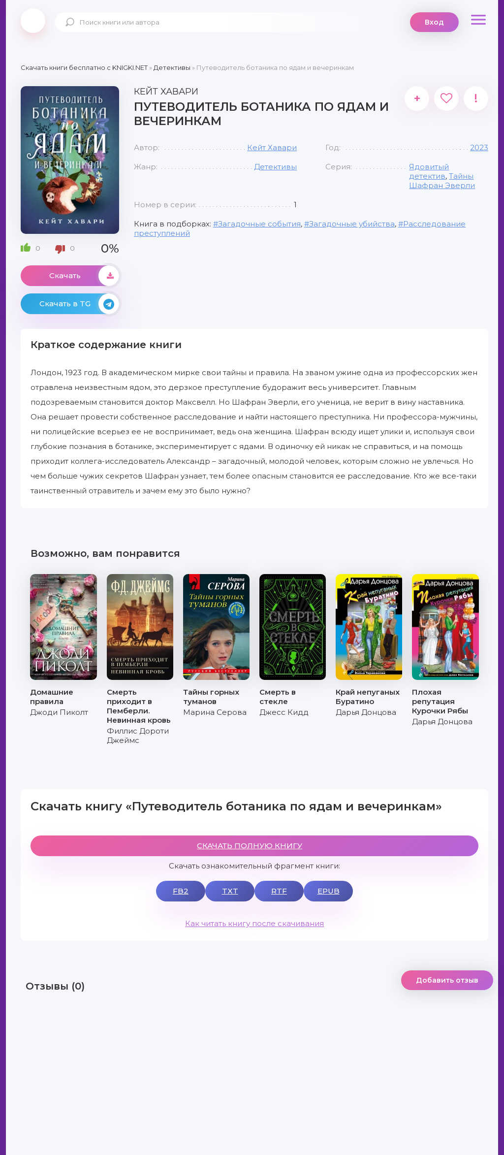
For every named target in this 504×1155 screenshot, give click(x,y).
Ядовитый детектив (429, 171)
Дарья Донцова (366, 712)
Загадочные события (259, 223)
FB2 (181, 891)
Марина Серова (215, 712)
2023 (479, 147)
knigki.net (33, 20)
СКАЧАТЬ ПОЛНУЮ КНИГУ (249, 845)
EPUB (328, 891)
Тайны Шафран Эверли (442, 180)
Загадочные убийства (352, 223)
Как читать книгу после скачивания (254, 923)
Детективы (275, 166)
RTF (279, 891)
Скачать (84, 275)
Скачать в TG (79, 303)
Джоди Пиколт (59, 712)
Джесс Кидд (284, 712)
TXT (230, 891)
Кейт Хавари (272, 147)
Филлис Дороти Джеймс (138, 735)
